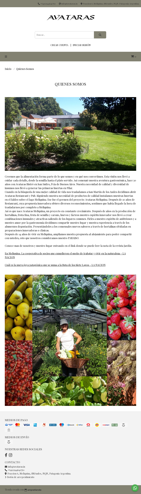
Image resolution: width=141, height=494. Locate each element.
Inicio (8, 69)
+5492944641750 (14, 470)
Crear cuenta (59, 45)
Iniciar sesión (82, 45)
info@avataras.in (15, 466)
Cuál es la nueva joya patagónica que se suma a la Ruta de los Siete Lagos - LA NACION (55, 265)
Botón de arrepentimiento (19, 477)
